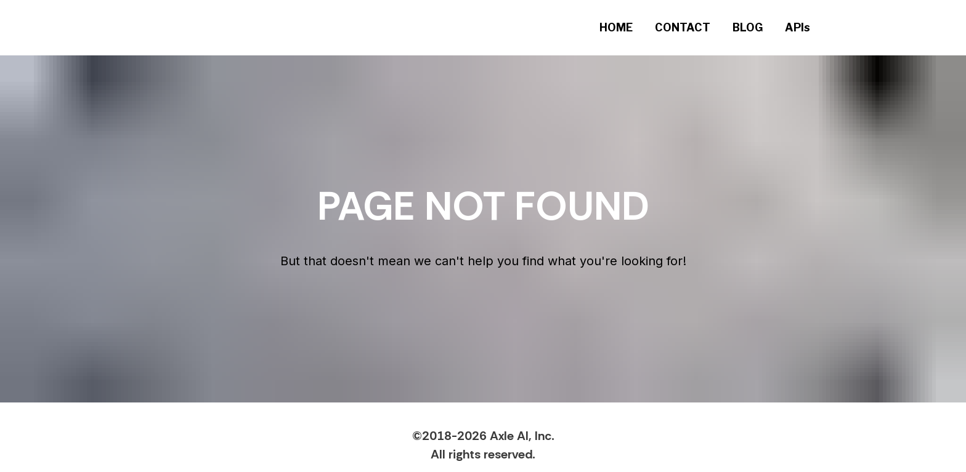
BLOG (748, 27)
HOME (616, 27)
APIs (797, 27)
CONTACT (682, 27)
